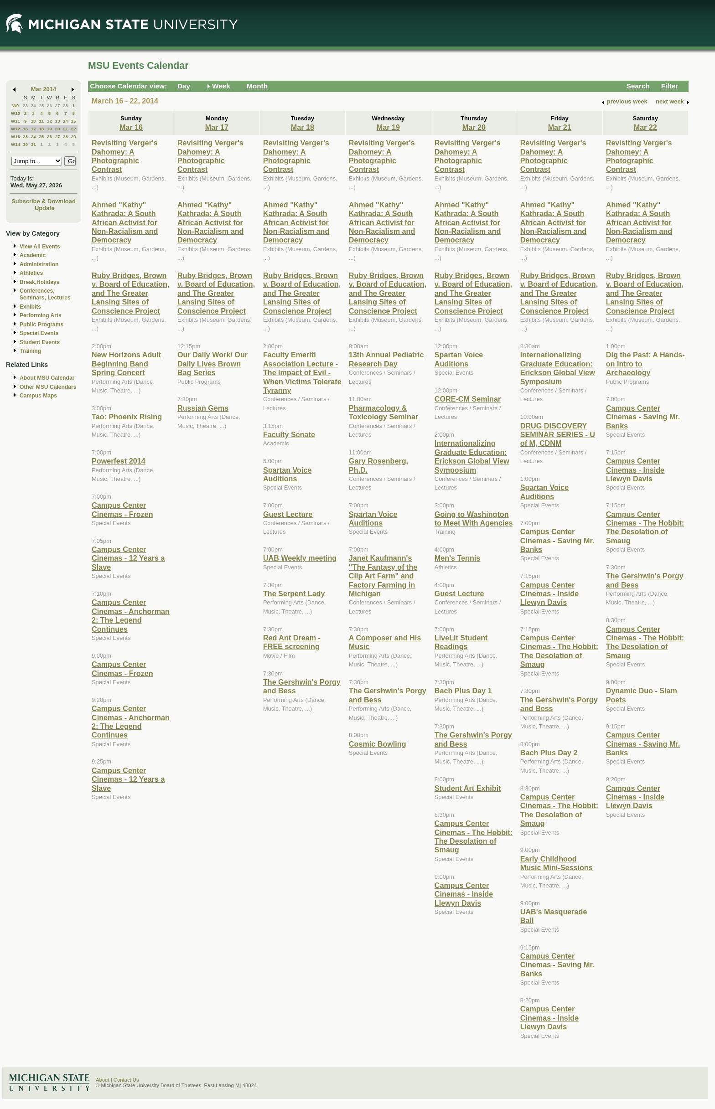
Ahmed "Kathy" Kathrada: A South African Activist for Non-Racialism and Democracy (125, 222)
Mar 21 (559, 127)
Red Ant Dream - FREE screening (292, 642)
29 (73, 136)
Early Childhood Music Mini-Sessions (556, 863)
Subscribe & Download (43, 201)
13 (57, 121)
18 (41, 128)
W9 (15, 105)
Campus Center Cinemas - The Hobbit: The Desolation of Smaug (474, 836)
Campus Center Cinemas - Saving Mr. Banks (557, 540)
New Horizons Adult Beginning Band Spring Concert (126, 364)
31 (33, 144)
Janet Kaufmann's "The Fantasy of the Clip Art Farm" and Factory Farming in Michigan (383, 576)
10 (33, 121)
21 (65, 128)
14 (65, 121)
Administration (39, 264)
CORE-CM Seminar (468, 399)
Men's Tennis (458, 558)
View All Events (40, 246)
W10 (15, 113)
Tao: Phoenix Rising (127, 417)
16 (25, 128)
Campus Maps (38, 395)
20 (57, 128)
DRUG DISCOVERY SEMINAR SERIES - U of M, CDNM (557, 435)
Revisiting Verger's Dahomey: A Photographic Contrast (125, 156)
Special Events (39, 333)
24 (33, 105)
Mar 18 (302, 127)
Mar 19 (388, 127)
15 (73, 121)
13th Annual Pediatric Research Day (386, 359)
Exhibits (30, 307)
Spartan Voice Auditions (287, 474)
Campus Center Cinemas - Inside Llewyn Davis (464, 894)
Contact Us (126, 1080)
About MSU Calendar (47, 378)
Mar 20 (474, 127)
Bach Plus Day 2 (549, 752)
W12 (15, 128)
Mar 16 (131, 127)
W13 (15, 136)
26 (49, 105)
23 (25, 105)
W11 (15, 121)
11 (41, 121)
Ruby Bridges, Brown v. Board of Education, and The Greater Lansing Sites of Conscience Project (130, 293)
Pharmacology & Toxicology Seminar (383, 412)
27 (57, 105)
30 (25, 144)
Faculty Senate (289, 434)
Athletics (31, 273)
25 (41, 105)
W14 (15, 144)
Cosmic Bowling (377, 744)
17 (33, 128)
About (102, 1080)
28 (65, 105)
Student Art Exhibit (468, 788)
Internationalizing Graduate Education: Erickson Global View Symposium (472, 456)
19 (49, 128)
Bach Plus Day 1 (463, 690)
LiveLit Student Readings (461, 642)
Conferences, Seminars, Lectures (45, 294)
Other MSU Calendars (48, 387)
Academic (33, 255)
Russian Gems (202, 408)
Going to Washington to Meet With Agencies (474, 518)
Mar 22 (645, 127)
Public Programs (41, 324)
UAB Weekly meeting (300, 558)
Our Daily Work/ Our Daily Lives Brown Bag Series (212, 364)
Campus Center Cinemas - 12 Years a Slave (128, 558)
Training (30, 351)
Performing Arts (41, 315)
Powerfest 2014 (118, 461)
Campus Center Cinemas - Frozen (122, 509)
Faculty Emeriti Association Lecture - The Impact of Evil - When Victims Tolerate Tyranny (302, 372)
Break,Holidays (40, 282)
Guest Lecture (288, 514)
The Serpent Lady (294, 593)
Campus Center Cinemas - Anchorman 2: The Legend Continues (131, 615)
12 (49, 121)
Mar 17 (216, 127)
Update (45, 208)
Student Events (40, 342)
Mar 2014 (43, 89)
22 (73, 128)
